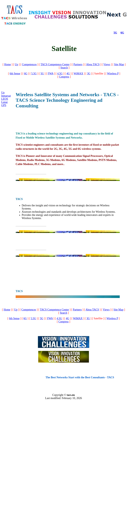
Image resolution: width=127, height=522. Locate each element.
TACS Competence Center (55, 64)
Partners (77, 64)
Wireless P (113, 73)
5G (115, 32)
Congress (64, 76)
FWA (50, 73)
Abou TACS (93, 64)
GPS (3, 105)
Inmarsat (6, 95)
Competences (29, 64)
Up (16, 64)
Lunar (4, 102)
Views (106, 64)
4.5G (60, 73)
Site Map (119, 64)
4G (68, 73)
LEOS (4, 98)
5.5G (34, 73)
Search (64, 67)
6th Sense (15, 73)
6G (122, 32)
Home (7, 64)
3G (88, 73)
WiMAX (78, 73)
